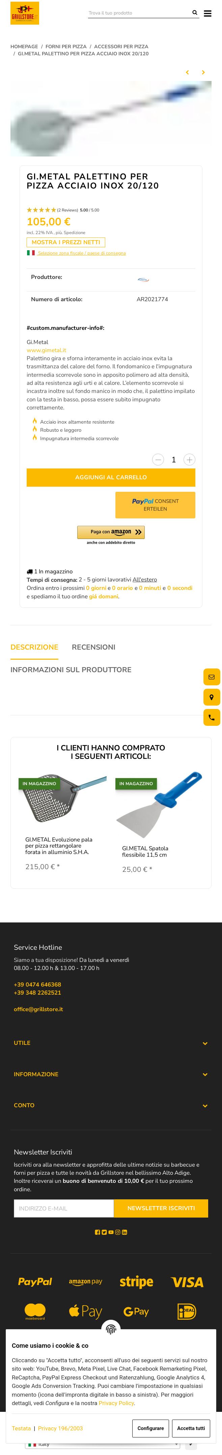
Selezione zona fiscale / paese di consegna (76, 255)
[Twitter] (104, 1234)
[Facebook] (97, 1234)
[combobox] (102, 1444)
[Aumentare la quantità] (189, 462)
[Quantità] (173, 462)
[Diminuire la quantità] (158, 462)
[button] (111, 212)
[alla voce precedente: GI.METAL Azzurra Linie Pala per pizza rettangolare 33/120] (187, 72)
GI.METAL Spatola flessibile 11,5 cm (145, 854)
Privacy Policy (116, 1403)
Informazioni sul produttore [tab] (71, 672)
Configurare (151, 1428)
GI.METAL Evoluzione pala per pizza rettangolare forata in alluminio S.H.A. (58, 848)
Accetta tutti (191, 1428)
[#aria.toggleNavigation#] (207, 13)
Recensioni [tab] (93, 649)
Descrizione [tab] (34, 649)
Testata (21, 1428)
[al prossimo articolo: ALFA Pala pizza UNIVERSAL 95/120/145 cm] (203, 72)
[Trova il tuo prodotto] (139, 13)
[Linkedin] (124, 1234)
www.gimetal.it (46, 352)
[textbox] (102, 1444)
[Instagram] (117, 1234)
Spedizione (74, 235)
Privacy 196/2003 (60, 1428)
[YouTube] (111, 1234)
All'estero (145, 582)
